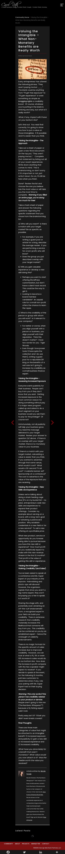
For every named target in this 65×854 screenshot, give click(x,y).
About (17, 844)
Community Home (22, 17)
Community (8, 844)
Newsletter (35, 844)
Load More (32, 836)
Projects (25, 844)
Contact (45, 844)
